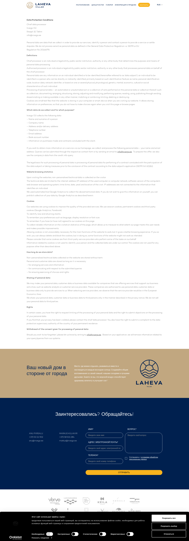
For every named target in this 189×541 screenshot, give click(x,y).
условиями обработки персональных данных (143, 458)
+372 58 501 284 (66, 437)
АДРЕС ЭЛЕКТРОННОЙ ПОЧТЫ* (104, 446)
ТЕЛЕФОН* (104, 459)
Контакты (144, 5)
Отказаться (169, 532)
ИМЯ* (104, 433)
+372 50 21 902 (36, 437)
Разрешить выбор (169, 525)
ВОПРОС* (143, 440)
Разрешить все (169, 517)
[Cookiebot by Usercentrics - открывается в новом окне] (15, 536)
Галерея (109, 5)
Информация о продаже (125, 5)
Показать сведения (40, 536)
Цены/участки (97, 5)
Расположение (82, 5)
